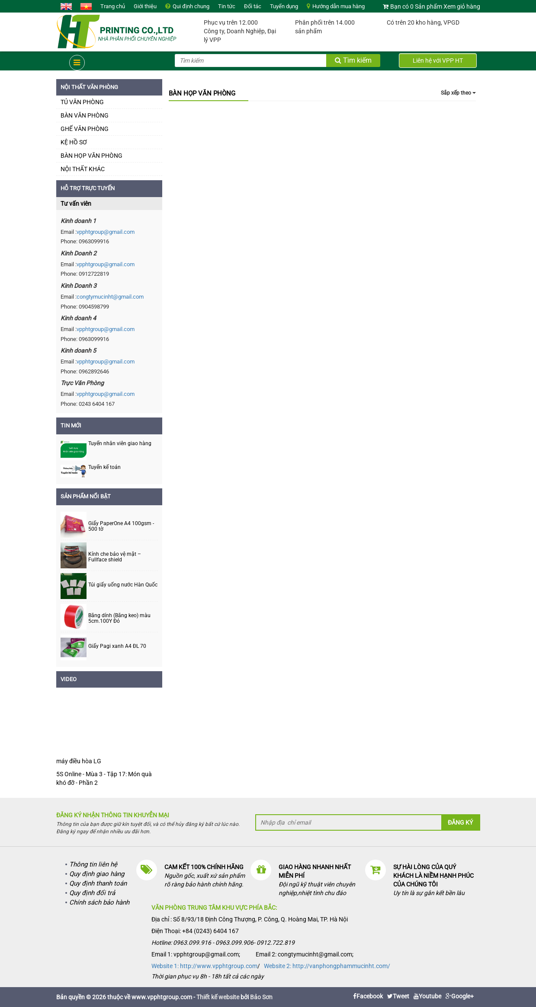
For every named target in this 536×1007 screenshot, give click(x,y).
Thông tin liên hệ (93, 864)
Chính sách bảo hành (99, 902)
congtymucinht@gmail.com (110, 296)
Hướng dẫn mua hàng (338, 6)
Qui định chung (191, 6)
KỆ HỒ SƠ (74, 142)
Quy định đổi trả (92, 893)
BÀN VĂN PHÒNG (85, 115)
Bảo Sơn (261, 997)
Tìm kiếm (353, 60)
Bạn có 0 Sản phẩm (416, 6)
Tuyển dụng (284, 6)
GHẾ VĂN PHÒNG (85, 128)
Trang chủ (112, 6)
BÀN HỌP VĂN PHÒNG (91, 155)
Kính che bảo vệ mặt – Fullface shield (114, 557)
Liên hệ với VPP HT (438, 60)
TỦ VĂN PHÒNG (82, 102)
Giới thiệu (145, 6)
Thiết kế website (217, 997)
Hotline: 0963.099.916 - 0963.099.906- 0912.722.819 (223, 942)
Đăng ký (460, 822)
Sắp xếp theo (458, 93)
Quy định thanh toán (98, 883)
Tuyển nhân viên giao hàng (119, 443)
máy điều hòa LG (78, 761)
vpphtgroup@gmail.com (106, 232)
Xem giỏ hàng (461, 6)
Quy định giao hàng (96, 874)
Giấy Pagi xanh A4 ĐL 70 (117, 646)
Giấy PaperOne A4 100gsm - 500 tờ (121, 526)
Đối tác (252, 6)
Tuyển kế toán (104, 467)
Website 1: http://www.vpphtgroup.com (204, 965)
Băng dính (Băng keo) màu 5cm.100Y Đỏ (119, 618)
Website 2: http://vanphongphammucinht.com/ (327, 965)
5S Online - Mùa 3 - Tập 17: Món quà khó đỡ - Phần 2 (104, 778)
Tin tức (226, 6)
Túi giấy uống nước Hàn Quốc (122, 585)
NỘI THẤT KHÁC (83, 169)
